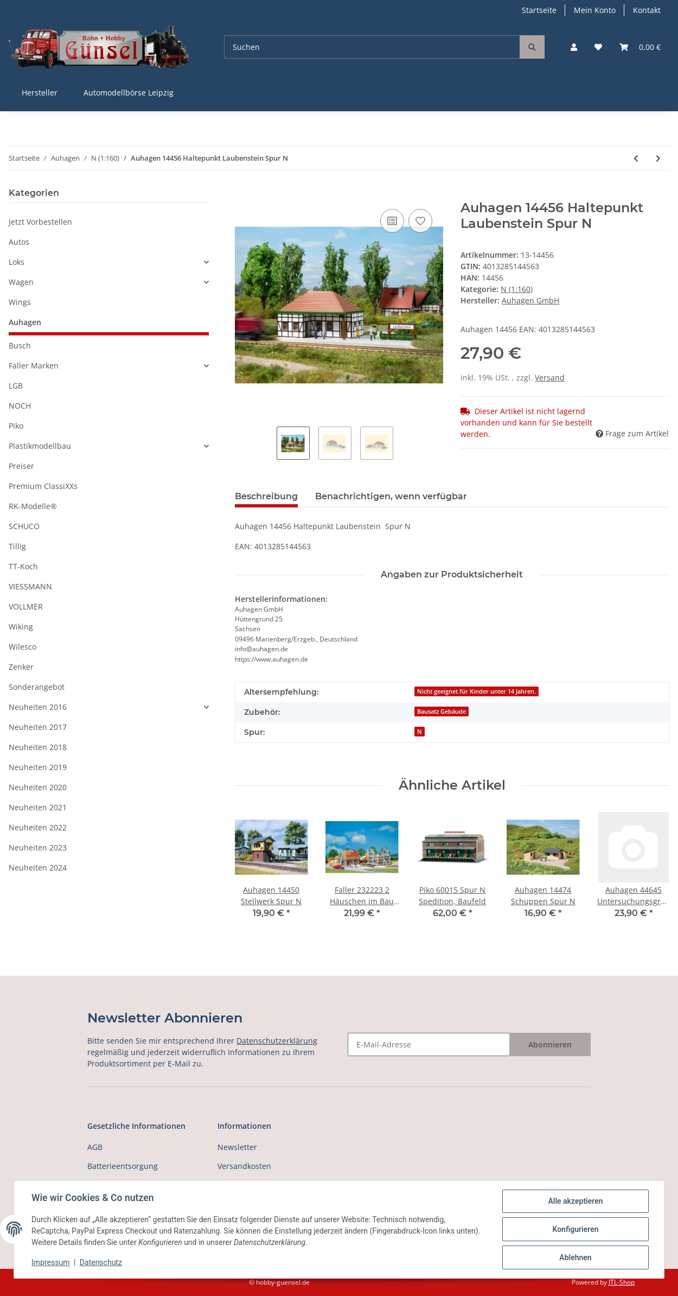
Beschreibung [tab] (266, 496)
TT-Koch (23, 566)
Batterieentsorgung (122, 1166)
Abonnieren (550, 1044)
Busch (20, 345)
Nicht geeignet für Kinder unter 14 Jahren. (476, 691)
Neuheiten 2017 (38, 727)
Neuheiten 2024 (38, 867)
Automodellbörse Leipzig (129, 92)
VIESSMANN (30, 586)
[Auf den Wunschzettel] (420, 221)
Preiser (21, 466)
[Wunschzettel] (598, 47)
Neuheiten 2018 (38, 747)
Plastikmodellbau (40, 446)
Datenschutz (101, 1262)
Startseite (539, 10)
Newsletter (237, 1147)
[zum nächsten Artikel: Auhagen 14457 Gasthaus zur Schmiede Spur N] (658, 158)
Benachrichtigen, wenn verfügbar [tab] (391, 496)
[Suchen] (372, 47)
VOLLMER (26, 606)
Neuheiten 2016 (38, 707)
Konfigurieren (575, 1229)
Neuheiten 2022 (38, 827)
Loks (16, 262)
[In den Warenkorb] (243, 194)
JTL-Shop (622, 1282)
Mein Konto (595, 10)
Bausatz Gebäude (441, 711)
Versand (550, 377)
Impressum (50, 1262)
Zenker (21, 667)
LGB (16, 385)
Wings (20, 302)
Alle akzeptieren (575, 1201)
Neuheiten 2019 (38, 767)
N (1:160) (517, 289)
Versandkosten (244, 1166)
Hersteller (39, 92)
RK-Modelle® (33, 506)
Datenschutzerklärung (276, 1040)
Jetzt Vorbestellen (40, 222)
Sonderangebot (37, 687)
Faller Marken (34, 365)
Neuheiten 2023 (38, 847)
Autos (19, 242)
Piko (16, 426)
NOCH (20, 406)
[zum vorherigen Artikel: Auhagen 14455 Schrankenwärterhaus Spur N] (636, 158)
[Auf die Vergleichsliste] (392, 221)
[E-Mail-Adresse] (429, 1044)
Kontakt (647, 10)
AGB (95, 1147)
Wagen (21, 282)
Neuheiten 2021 (38, 807)
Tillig (17, 546)
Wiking (21, 626)
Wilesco (22, 646)
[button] (574, 47)
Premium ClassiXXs (43, 486)
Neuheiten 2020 (38, 787)
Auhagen (25, 322)
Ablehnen (575, 1257)
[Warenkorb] (640, 47)
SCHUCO (24, 526)
